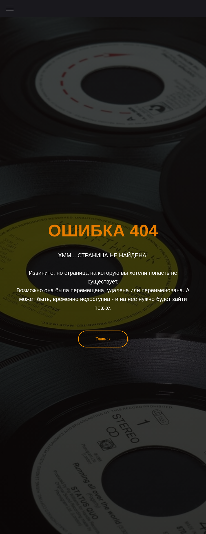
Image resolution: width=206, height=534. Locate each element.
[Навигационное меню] (10, 8)
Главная (103, 338)
